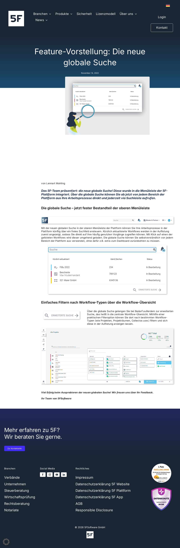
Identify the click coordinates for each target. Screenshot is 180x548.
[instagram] (50, 474)
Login (162, 17)
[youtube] (57, 474)
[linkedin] (64, 474)
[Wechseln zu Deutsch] (168, 5)
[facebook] (43, 474)
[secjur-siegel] (161, 486)
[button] (6, 542)
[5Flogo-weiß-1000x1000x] (16, 12)
